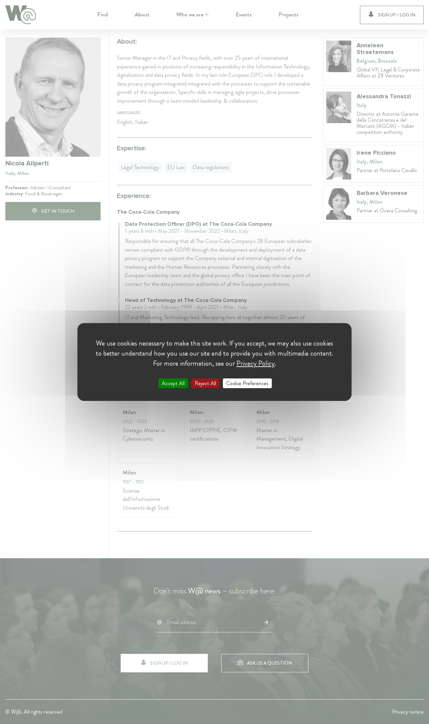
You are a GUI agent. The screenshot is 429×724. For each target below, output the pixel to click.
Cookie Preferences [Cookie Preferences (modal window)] (247, 383)
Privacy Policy (256, 363)
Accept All (173, 383)
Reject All (205, 383)
